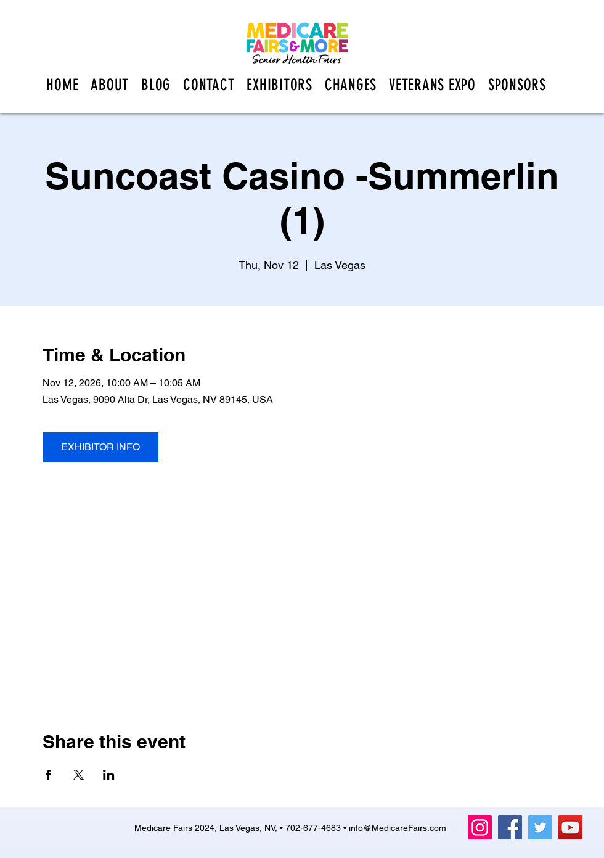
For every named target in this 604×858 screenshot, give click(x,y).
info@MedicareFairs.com (397, 828)
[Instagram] (480, 827)
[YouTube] (570, 827)
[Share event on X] (78, 775)
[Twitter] (540, 827)
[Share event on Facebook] (48, 775)
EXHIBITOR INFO (100, 447)
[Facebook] (510, 827)
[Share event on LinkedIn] (109, 775)
